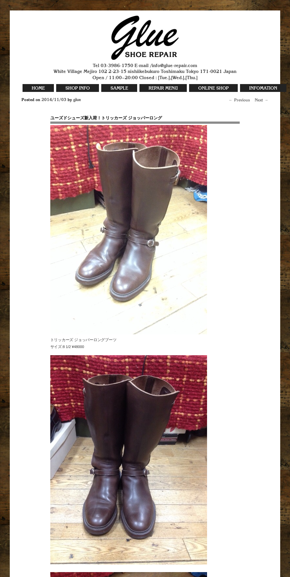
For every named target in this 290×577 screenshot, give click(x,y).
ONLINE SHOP (213, 88)
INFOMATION (263, 88)
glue (77, 100)
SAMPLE (119, 88)
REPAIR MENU (163, 88)
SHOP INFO (77, 88)
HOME (38, 88)
